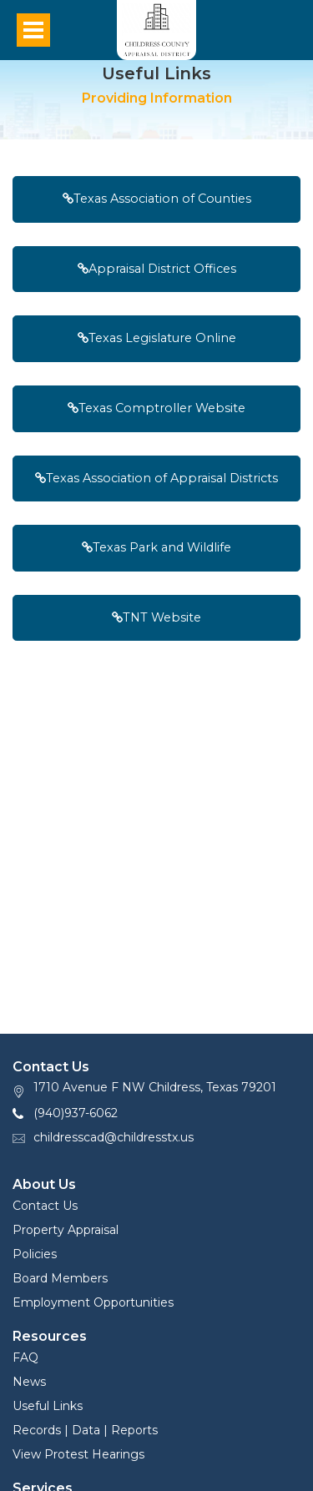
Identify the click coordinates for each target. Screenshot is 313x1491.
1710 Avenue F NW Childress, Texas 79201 (154, 1087)
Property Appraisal (66, 1229)
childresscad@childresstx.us (113, 1137)
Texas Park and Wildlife (156, 547)
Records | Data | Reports (85, 1430)
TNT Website (156, 617)
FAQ (25, 1357)
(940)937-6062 (75, 1113)
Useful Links (48, 1405)
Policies (35, 1254)
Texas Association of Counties (157, 198)
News (29, 1381)
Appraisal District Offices (157, 268)
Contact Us (45, 1205)
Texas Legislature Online (157, 337)
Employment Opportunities (93, 1302)
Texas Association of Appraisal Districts (156, 478)
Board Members (60, 1278)
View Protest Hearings (78, 1454)
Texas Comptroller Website (156, 408)
